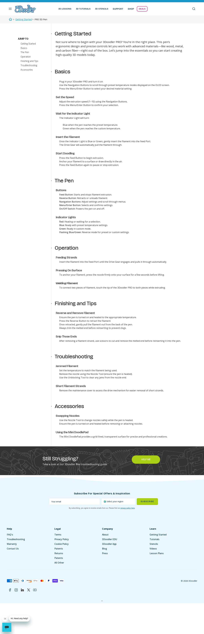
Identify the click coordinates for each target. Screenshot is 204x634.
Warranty (12, 544)
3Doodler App (109, 544)
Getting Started (23, 19)
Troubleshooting (16, 540)
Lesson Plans (157, 554)
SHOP (131, 9)
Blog (104, 549)
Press (105, 554)
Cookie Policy (61, 544)
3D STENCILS (101, 9)
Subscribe (147, 502)
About (105, 535)
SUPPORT (118, 9)
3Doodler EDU (109, 540)
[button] (10, 8)
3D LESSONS (64, 9)
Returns (58, 554)
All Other (59, 563)
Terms (57, 535)
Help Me (145, 460)
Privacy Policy (61, 540)
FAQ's (10, 535)
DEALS (142, 9)
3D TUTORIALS (83, 9)
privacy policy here (128, 509)
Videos (153, 549)
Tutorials (154, 540)
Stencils (154, 544)
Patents (58, 549)
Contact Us (13, 549)
